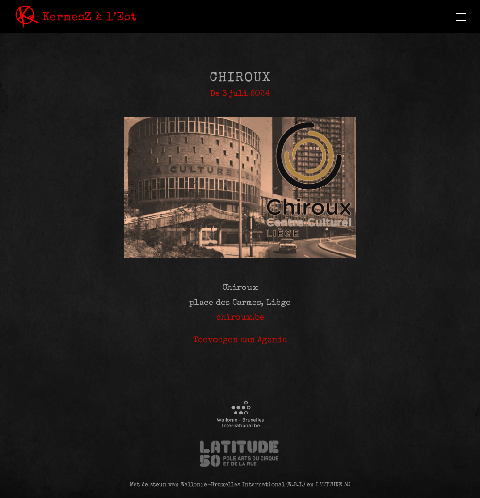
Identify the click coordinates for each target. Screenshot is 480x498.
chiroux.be (240, 317)
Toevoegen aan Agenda (240, 340)
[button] (461, 17)
